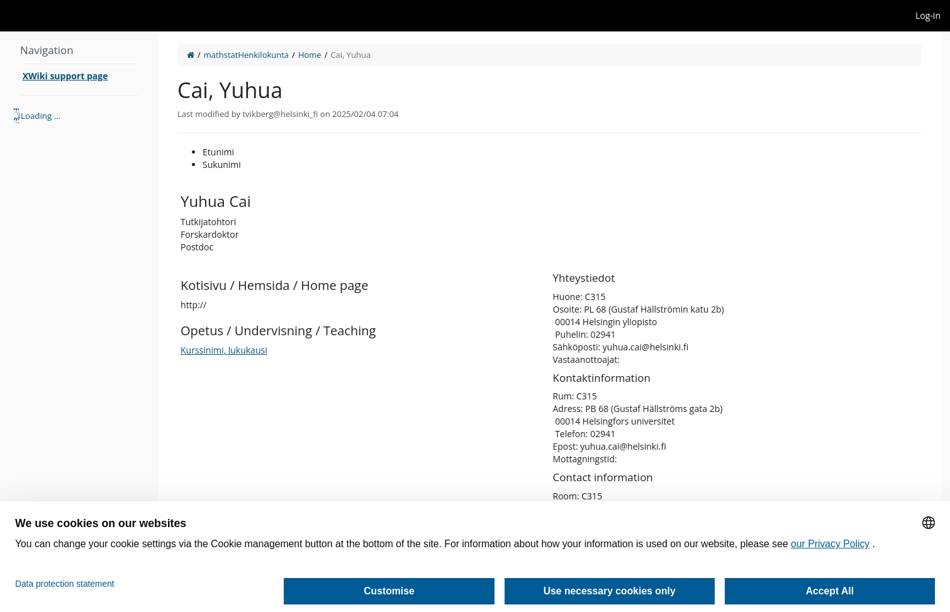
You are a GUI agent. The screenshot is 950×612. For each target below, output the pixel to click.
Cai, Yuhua (350, 54)
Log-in (928, 15)
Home (309, 54)
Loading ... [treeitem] (40, 115)
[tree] (79, 115)
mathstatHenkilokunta (246, 54)
